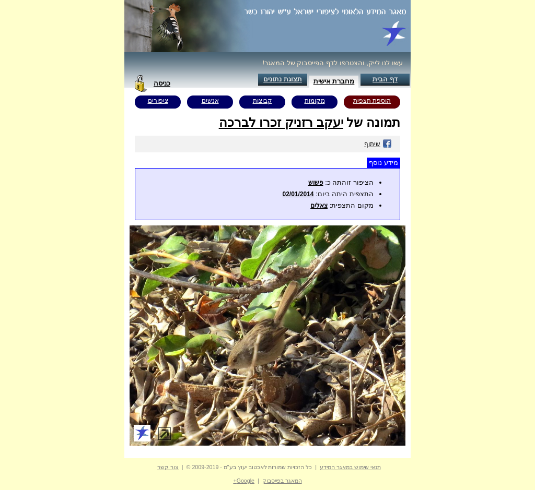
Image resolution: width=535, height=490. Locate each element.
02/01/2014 (297, 194)
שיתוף (378, 144)
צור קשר (168, 467)
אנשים (210, 100)
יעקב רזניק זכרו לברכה (281, 122)
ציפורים (158, 100)
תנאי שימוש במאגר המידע (350, 467)
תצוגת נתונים (282, 79)
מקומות (315, 100)
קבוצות (262, 100)
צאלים (319, 205)
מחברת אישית (334, 81)
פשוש (315, 182)
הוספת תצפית (372, 100)
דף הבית (385, 79)
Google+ (243, 480)
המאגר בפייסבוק (282, 480)
